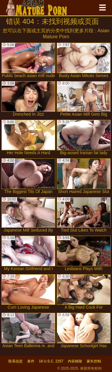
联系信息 (15, 361)
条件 (30, 361)
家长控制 (94, 361)
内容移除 (75, 361)
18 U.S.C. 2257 (51, 361)
